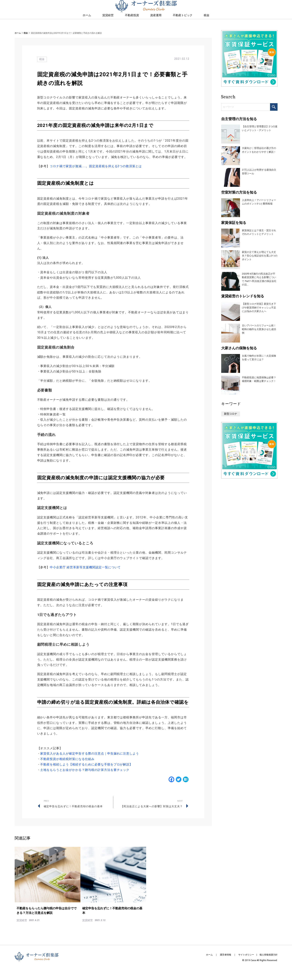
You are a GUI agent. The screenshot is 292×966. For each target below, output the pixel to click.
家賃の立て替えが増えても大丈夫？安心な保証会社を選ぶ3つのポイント (259, 256)
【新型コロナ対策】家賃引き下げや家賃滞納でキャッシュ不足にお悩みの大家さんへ (259, 307)
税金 (26, 33)
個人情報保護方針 (269, 950)
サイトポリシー (246, 950)
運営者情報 (225, 950)
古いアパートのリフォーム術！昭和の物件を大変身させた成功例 (259, 329)
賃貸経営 (108, 22)
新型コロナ (230, 413)
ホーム (18, 33)
